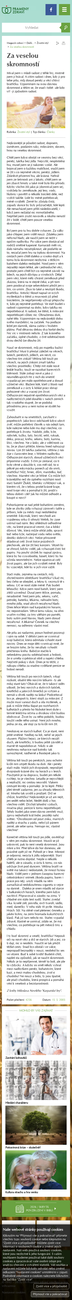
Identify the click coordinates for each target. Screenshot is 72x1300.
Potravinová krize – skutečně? (36, 1127)
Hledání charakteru (36, 1082)
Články (51, 132)
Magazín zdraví (15, 43)
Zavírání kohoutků (36, 1038)
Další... (30, 43)
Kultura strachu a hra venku (36, 1172)
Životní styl (23, 132)
